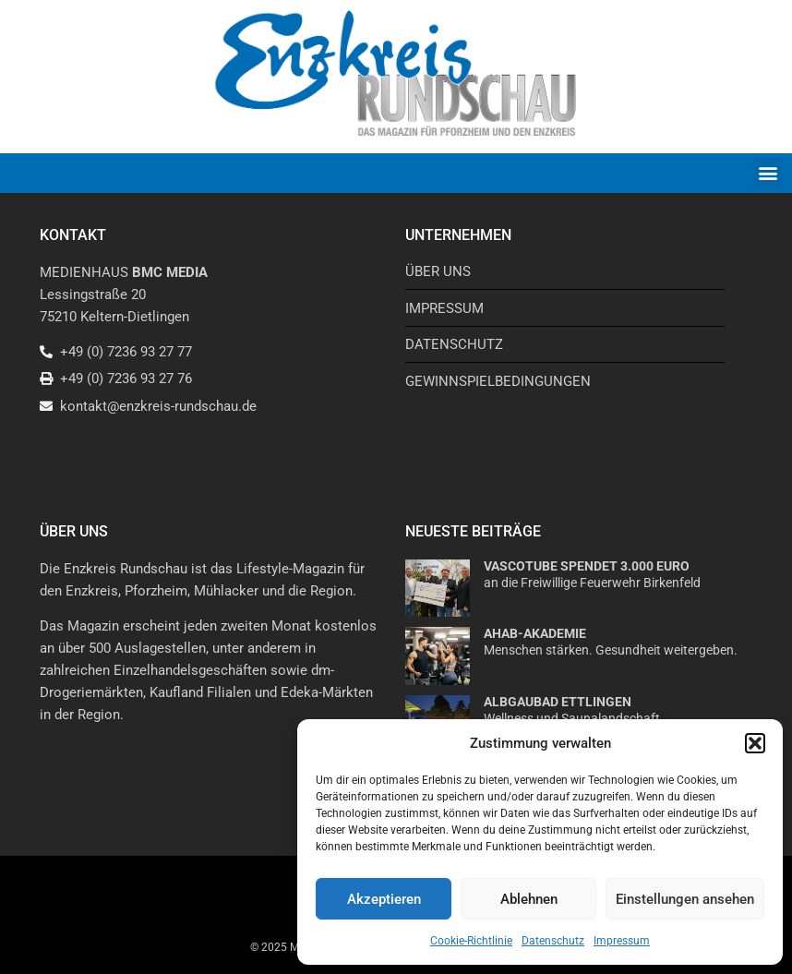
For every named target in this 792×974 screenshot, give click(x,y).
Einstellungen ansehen (685, 899)
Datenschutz (553, 940)
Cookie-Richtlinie (471, 940)
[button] (755, 743)
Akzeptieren (384, 899)
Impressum (622, 940)
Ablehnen (529, 899)
